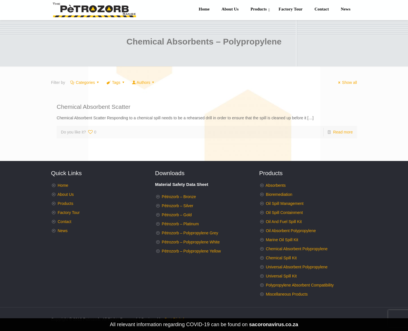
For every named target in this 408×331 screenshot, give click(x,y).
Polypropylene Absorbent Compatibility (300, 285)
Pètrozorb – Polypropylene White (191, 242)
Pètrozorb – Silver (177, 205)
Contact (64, 221)
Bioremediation (279, 194)
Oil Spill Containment (284, 212)
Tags (116, 82)
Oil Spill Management (284, 203)
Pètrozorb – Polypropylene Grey (190, 233)
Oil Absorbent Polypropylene (291, 230)
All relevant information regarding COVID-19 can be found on (204, 324)
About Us (66, 194)
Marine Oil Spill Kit (282, 239)
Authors (143, 82)
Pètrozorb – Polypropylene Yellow (191, 251)
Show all (346, 82)
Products (65, 203)
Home (63, 185)
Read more (343, 132)
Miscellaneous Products (287, 294)
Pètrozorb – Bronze (179, 196)
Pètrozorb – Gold (177, 215)
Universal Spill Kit (281, 276)
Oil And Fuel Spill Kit (284, 221)
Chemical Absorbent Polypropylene (297, 249)
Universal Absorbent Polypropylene (297, 267)
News (63, 230)
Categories (85, 82)
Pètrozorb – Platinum (180, 224)
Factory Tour (69, 212)
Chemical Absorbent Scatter (93, 106)
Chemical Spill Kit (281, 258)
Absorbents (275, 185)
